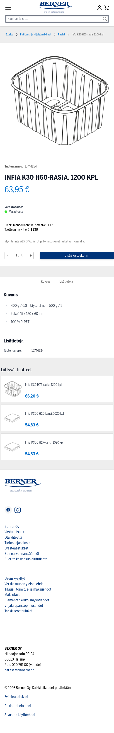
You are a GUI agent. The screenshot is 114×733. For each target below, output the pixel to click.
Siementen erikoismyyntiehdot (27, 600)
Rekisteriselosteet (18, 706)
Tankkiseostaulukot (18, 611)
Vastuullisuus (14, 532)
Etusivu (9, 34)
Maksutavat (13, 595)
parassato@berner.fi (19, 670)
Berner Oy (12, 526)
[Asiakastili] (100, 7)
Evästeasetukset (16, 548)
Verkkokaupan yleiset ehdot (25, 584)
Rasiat (61, 34)
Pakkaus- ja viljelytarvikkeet (35, 34)
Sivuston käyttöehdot (20, 715)
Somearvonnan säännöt (22, 553)
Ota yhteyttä (13, 537)
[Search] (105, 15)
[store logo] (54, 7)
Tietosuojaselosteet (19, 543)
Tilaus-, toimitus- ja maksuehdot (28, 589)
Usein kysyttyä (15, 578)
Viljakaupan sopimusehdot (24, 605)
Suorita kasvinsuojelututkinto (26, 559)
